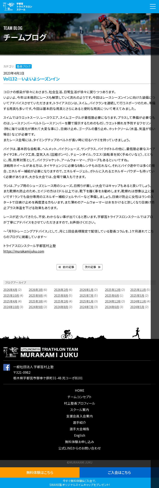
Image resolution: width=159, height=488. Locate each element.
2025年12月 (113, 290)
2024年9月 (36, 307)
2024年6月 (112, 307)
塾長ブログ (24, 66)
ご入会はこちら (119, 472)
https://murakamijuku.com (23, 251)
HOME (79, 390)
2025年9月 (36, 295)
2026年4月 (10, 290)
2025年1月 (87, 301)
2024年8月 (61, 307)
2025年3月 (36, 301)
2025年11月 (138, 290)
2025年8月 (61, 295)
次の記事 (93, 267)
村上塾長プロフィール (79, 403)
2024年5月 (137, 307)
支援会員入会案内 (79, 416)
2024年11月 (138, 301)
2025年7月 (87, 295)
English (79, 435)
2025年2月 (61, 301)
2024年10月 (11, 307)
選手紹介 (79, 422)
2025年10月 (11, 295)
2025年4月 (10, 301)
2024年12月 (113, 301)
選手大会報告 (79, 429)
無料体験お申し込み (79, 441)
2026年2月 (61, 290)
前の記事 (66, 267)
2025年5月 (137, 295)
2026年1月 (87, 290)
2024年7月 (87, 307)
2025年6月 (112, 295)
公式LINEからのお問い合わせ (79, 448)
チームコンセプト (79, 396)
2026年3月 (36, 290)
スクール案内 (79, 409)
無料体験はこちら (39, 472)
